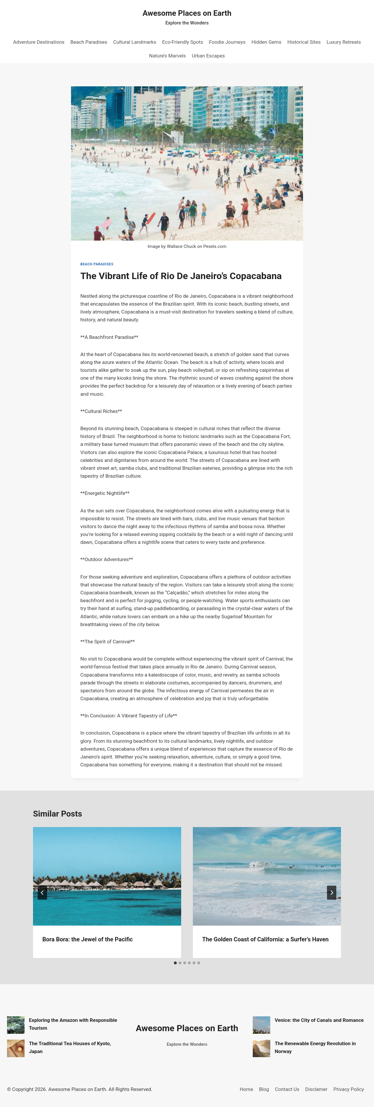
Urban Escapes (208, 56)
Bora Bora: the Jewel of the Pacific (87, 939)
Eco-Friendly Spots (182, 42)
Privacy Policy (348, 1089)
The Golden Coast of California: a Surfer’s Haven (265, 939)
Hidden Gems (266, 42)
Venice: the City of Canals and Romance (319, 1020)
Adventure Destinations (39, 42)
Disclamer (316, 1089)
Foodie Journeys (227, 42)
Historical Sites (304, 42)
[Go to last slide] (42, 893)
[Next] (331, 893)
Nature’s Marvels (167, 56)
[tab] (175, 962)
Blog (264, 1089)
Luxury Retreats (344, 42)
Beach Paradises (88, 42)
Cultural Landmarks (134, 42)
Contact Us (287, 1089)
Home (246, 1089)
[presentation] (107, 876)
